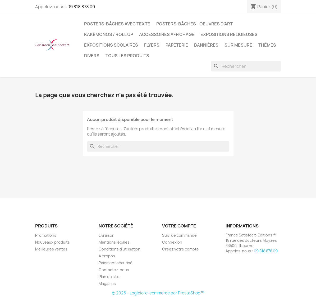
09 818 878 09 (81, 7)
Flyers (151, 45)
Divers (91, 56)
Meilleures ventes (51, 249)
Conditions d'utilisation (119, 249)
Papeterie (177, 45)
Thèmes (267, 45)
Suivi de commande (179, 235)
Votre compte (179, 226)
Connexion (172, 242)
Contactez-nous (114, 269)
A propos (107, 255)
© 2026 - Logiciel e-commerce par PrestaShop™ (158, 293)
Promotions (45, 235)
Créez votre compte (180, 249)
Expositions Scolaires (111, 45)
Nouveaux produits (52, 242)
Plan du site (109, 276)
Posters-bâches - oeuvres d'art (194, 24)
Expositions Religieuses (229, 34)
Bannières (206, 45)
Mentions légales (114, 242)
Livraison (107, 235)
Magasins (107, 283)
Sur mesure (238, 45)
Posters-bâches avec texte (117, 24)
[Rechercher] (246, 66)
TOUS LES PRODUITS (127, 56)
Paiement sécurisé (115, 262)
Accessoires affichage (166, 34)
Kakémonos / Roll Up (108, 34)
